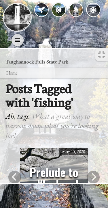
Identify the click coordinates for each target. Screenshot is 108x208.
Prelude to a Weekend (53, 178)
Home (11, 73)
